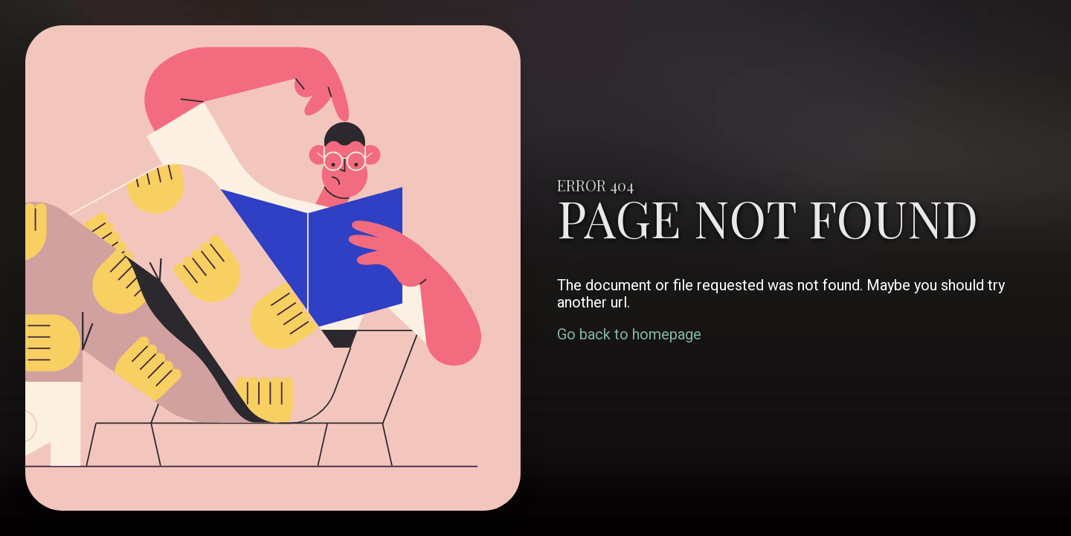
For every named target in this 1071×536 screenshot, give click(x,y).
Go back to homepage (629, 334)
